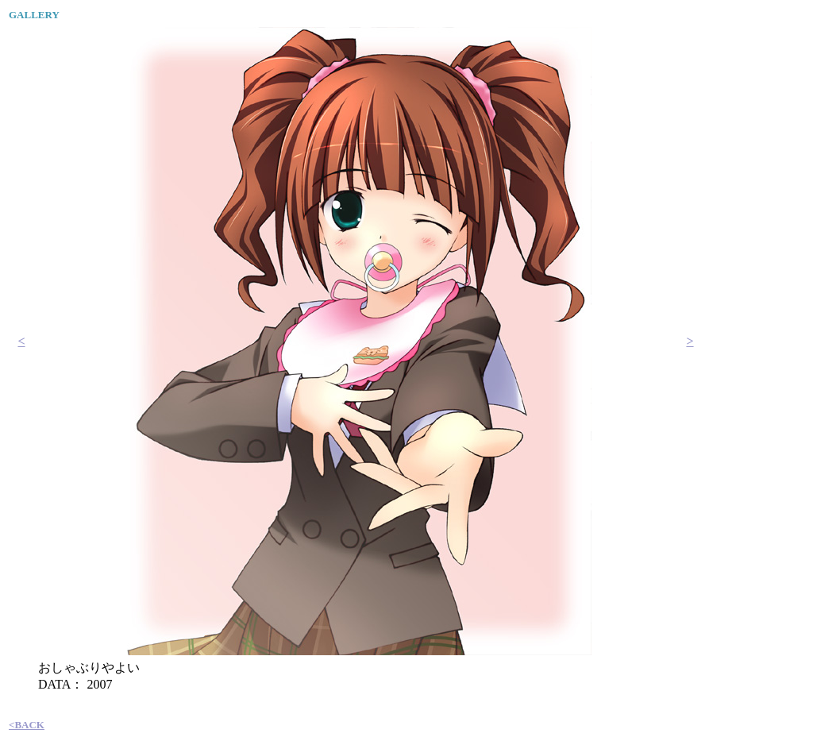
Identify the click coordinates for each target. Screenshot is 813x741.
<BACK (26, 725)
